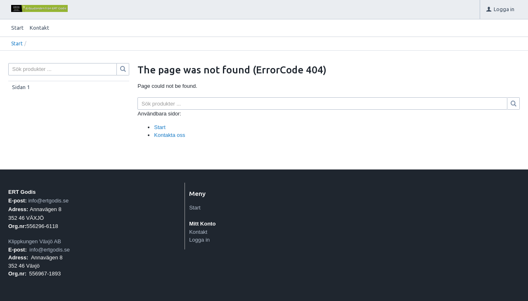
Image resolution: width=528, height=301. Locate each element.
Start (17, 28)
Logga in (199, 240)
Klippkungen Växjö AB (34, 241)
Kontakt (39, 28)
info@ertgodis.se (48, 201)
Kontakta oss (169, 135)
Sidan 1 (21, 87)
